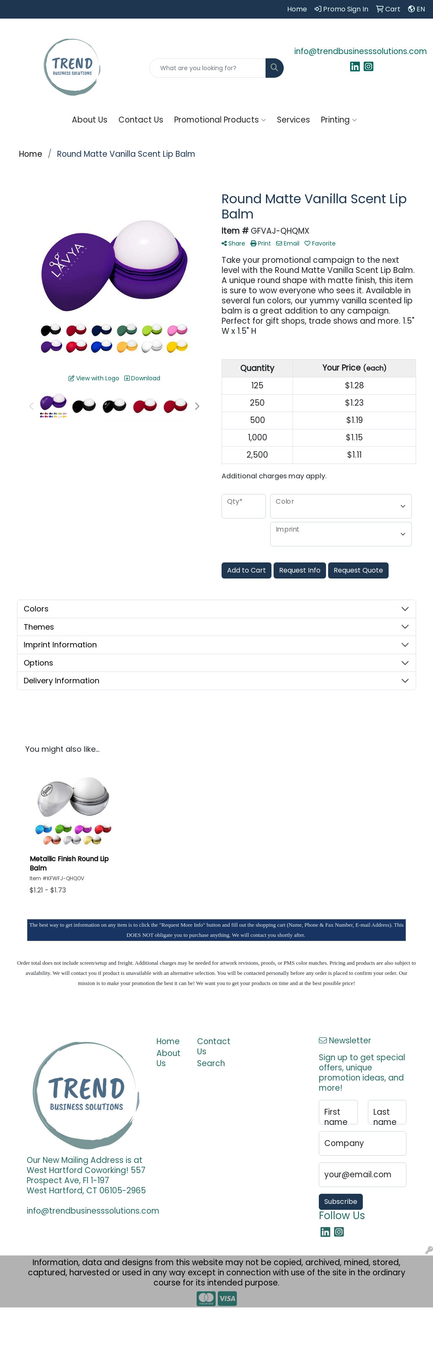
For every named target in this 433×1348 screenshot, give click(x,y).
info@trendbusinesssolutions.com (360, 51)
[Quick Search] (207, 68)
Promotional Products (220, 120)
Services (293, 120)
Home (168, 1041)
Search (211, 1063)
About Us (89, 120)
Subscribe (340, 1201)
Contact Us (140, 120)
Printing (339, 120)
